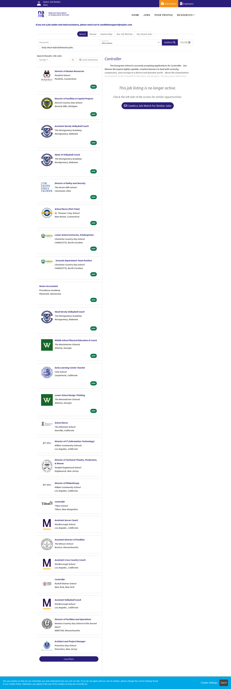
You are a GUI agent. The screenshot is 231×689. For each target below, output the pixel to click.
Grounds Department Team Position (74, 260)
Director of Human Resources (69, 71)
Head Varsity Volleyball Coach (70, 311)
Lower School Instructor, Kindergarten (74, 234)
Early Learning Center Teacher (70, 367)
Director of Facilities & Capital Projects (74, 98)
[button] (185, 42)
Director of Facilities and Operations (73, 619)
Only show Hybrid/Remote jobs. (58, 47)
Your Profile (163, 15)
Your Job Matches (124, 34)
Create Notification (88, 59)
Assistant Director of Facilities (70, 539)
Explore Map (106, 34)
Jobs (146, 15)
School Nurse (61, 422)
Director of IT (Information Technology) (74, 441)
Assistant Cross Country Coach (70, 559)
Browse (93, 34)
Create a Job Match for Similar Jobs (147, 105)
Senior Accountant (48, 286)
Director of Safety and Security (70, 183)
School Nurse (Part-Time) (67, 208)
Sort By (42, 59)
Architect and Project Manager (70, 641)
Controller (60, 501)
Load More (69, 658)
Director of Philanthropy (67, 483)
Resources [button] (185, 15)
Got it (224, 682)
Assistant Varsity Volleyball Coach (72, 126)
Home (135, 15)
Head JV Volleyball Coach (67, 154)
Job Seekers (168, 3)
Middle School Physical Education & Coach (76, 340)
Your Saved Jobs (144, 34)
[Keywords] (69, 42)
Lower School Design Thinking (70, 395)
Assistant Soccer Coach (66, 520)
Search (82, 34)
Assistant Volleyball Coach (68, 599)
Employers (187, 3)
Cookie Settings (209, 682)
